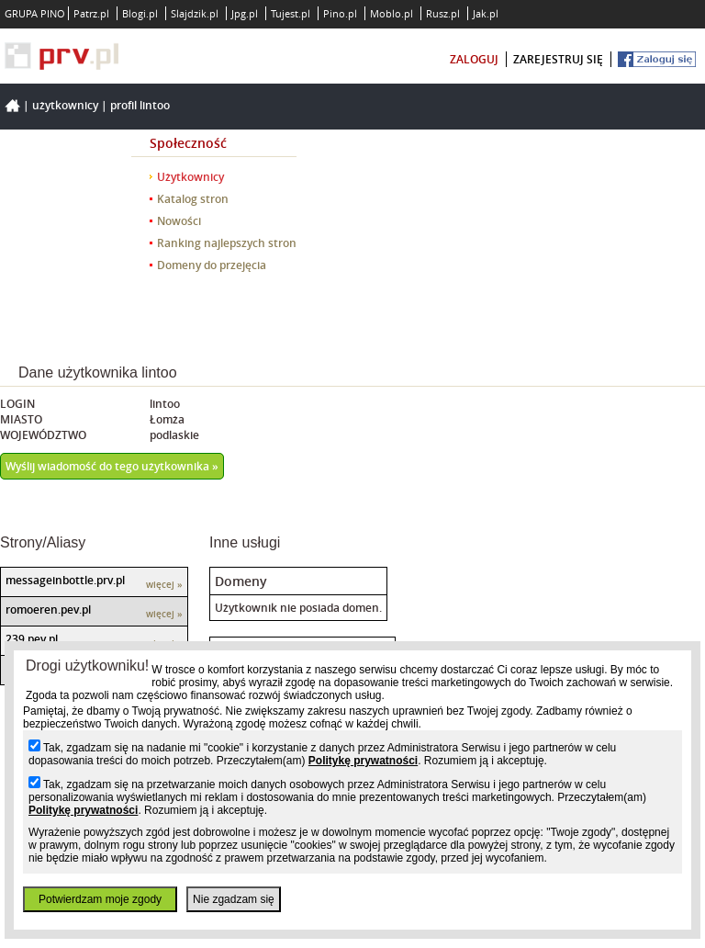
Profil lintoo (140, 105)
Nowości (179, 221)
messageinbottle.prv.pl (65, 580)
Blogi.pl (140, 13)
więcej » (164, 585)
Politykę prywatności (363, 760)
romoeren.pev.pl (48, 609)
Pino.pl (340, 13)
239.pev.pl (32, 639)
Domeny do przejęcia (211, 265)
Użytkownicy (65, 105)
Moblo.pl (391, 13)
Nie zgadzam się (233, 899)
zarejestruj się (558, 59)
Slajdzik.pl (194, 13)
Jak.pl (485, 13)
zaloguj (474, 59)
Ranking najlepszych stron (227, 243)
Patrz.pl (91, 13)
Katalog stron (193, 199)
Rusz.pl (443, 13)
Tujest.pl (290, 13)
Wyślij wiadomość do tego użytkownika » (112, 466)
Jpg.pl (244, 13)
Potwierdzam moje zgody (100, 899)
